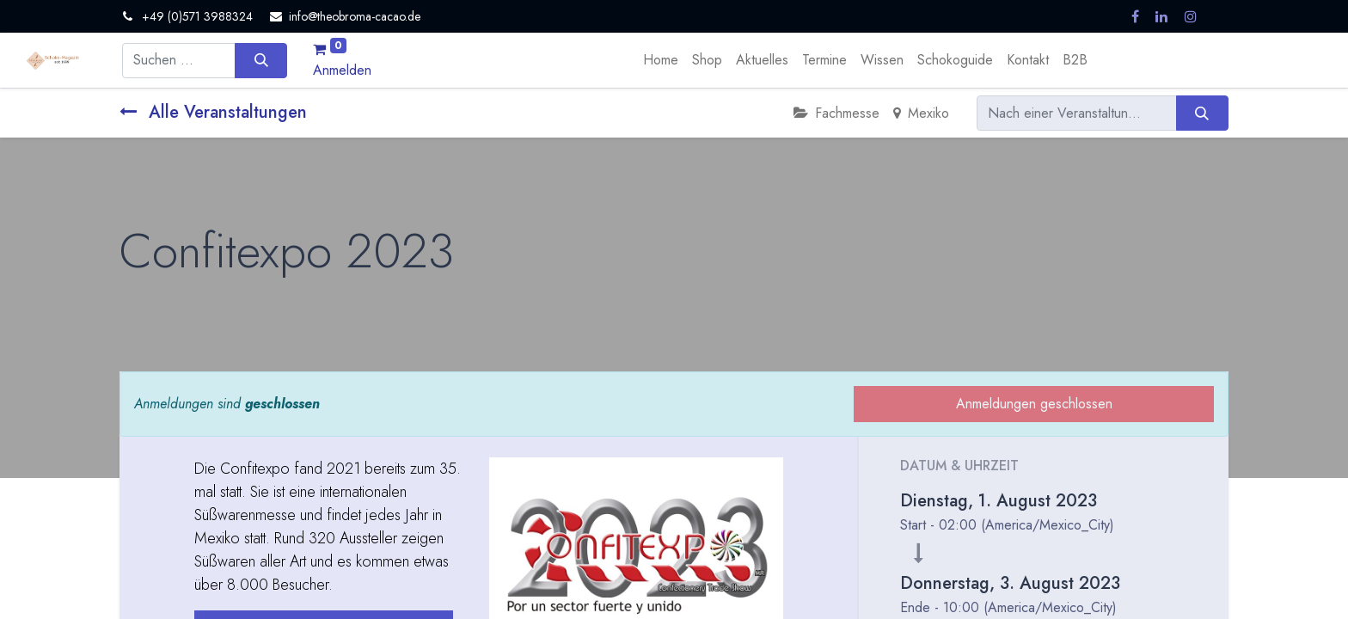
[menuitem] (660, 60)
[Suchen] (261, 60)
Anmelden (342, 70)
